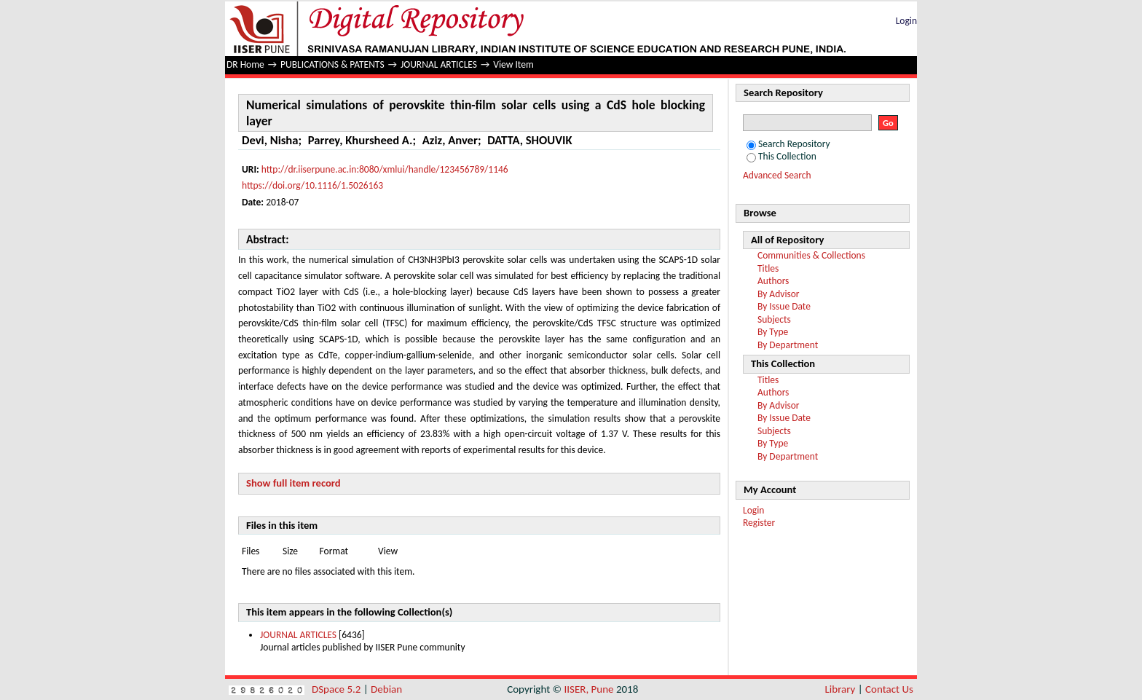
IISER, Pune (588, 689)
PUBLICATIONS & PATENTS (332, 64)
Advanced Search (777, 175)
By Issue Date (784, 306)
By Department (787, 345)
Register (759, 522)
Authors (773, 281)
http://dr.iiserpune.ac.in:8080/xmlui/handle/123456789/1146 (384, 169)
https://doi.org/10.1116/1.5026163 (312, 185)
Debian (386, 689)
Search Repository (788, 144)
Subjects (774, 319)
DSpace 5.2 (337, 689)
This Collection (781, 156)
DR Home (245, 64)
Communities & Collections (811, 255)
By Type (772, 332)
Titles (768, 268)
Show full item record (293, 482)
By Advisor (778, 294)
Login (906, 21)
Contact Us (889, 689)
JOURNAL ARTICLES (439, 64)
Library (840, 689)
